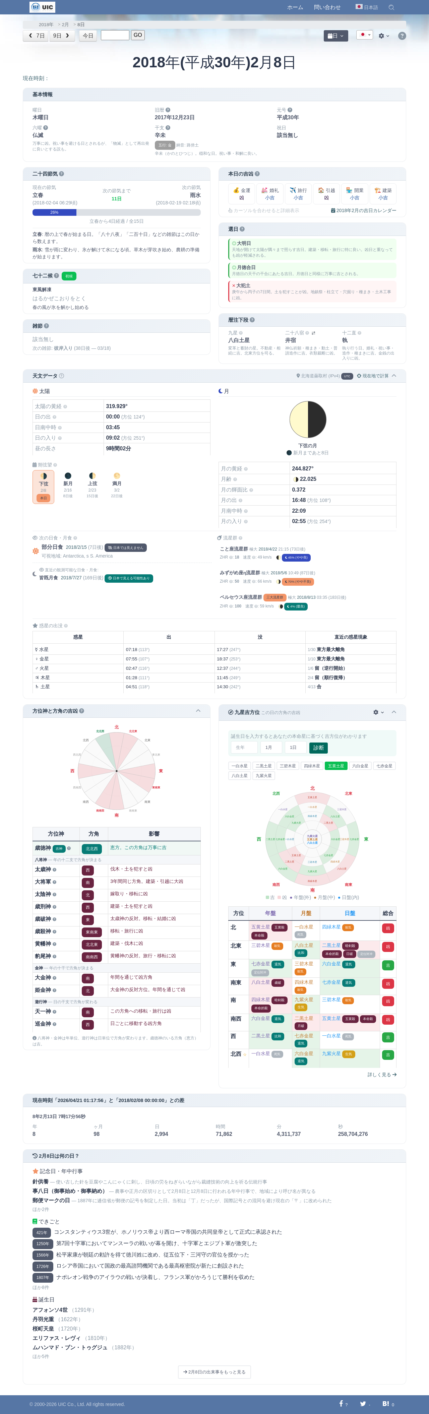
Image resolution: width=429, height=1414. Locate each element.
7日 (36, 36)
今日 (88, 36)
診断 (318, 748)
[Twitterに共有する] (363, 1404)
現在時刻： (36, 78)
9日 (62, 36)
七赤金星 (384, 766)
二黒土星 (264, 766)
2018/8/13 (306, 597)
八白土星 (240, 775)
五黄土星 (336, 766)
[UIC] (42, 6)
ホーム (295, 7)
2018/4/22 (267, 549)
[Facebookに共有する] (341, 1404)
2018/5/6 (279, 573)
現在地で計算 (373, 375)
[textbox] (365, 35)
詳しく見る (382, 1074)
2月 (65, 24)
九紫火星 (264, 775)
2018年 (46, 24)
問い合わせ (327, 7)
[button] (391, 7)
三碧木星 (288, 766)
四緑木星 (312, 766)
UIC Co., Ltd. (71, 1404)
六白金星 (360, 766)
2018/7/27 (71, 577)
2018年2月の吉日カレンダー (363, 210)
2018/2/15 (76, 547)
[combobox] (364, 35)
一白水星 (240, 766)
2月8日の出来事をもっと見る (214, 1371)
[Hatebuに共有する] (385, 1404)
